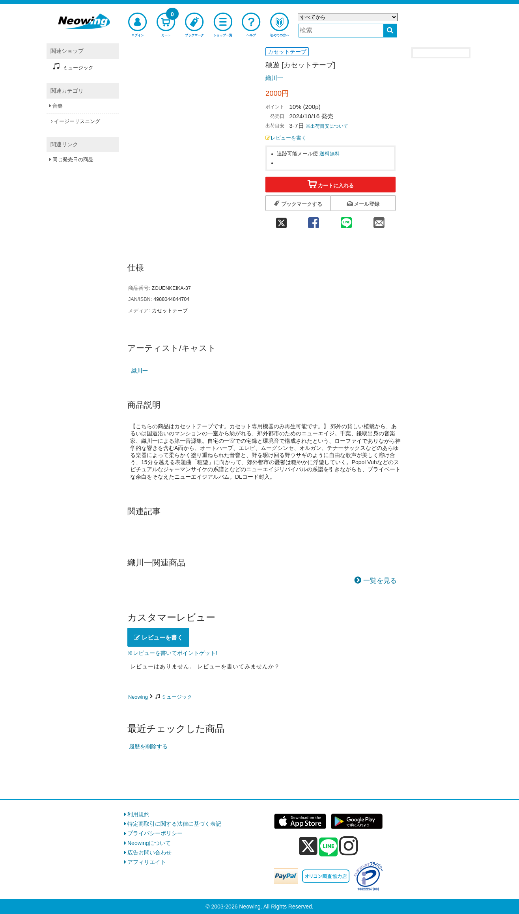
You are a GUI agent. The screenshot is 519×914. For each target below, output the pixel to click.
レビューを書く (285, 138)
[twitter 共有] (281, 220)
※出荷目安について (327, 126)
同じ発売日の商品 (72, 159)
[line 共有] (346, 220)
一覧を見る (380, 580)
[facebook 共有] (313, 220)
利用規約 (138, 814)
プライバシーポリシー (155, 833)
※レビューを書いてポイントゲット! (172, 653)
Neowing (138, 697)
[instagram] (348, 846)
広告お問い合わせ (149, 852)
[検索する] (390, 30)
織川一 (274, 78)
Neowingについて (149, 843)
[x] (308, 846)
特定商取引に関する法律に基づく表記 (174, 824)
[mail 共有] (379, 220)
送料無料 (329, 154)
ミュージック (176, 697)
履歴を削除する (148, 746)
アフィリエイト (146, 862)
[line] (328, 847)
